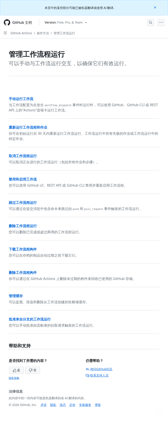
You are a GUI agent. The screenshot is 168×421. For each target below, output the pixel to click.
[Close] (155, 7)
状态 (63, 405)
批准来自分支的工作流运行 (30, 319)
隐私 (53, 405)
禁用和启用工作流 (23, 179)
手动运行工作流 (21, 98)
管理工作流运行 (64, 33)
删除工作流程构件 (23, 272)
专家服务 (85, 405)
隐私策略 (14, 378)
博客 (98, 405)
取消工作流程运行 (23, 155)
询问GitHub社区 (99, 369)
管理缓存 (16, 295)
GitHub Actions (21, 33)
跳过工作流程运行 (23, 202)
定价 (72, 405)
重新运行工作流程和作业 (28, 127)
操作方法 (43, 33)
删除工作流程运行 (23, 225)
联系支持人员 (97, 375)
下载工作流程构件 (23, 249)
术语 (43, 405)
